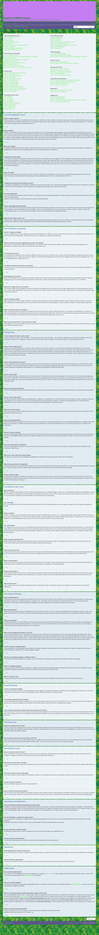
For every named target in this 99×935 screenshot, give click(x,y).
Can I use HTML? (8, 98)
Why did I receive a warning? (11, 85)
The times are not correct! (10, 58)
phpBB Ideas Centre (76, 884)
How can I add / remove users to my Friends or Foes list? (64, 63)
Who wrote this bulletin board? (57, 96)
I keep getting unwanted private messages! (60, 55)
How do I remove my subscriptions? (59, 84)
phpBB (78, 279)
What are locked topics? (10, 107)
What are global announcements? (12, 102)
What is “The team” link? (56, 48)
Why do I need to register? (10, 37)
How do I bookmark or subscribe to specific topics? (62, 81)
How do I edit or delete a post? (11, 74)
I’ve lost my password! (9, 46)
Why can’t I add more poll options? (12, 78)
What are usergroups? (55, 40)
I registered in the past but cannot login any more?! (16, 45)
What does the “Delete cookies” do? (13, 49)
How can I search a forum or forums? (59, 68)
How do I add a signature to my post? (13, 75)
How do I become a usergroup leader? (59, 43)
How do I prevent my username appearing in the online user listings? (21, 56)
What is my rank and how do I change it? (14, 65)
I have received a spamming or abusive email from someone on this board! (68, 56)
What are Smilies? (8, 99)
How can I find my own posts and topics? (60, 75)
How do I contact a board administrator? (60, 101)
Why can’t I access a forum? (11, 82)
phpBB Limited (49, 873)
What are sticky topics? (9, 105)
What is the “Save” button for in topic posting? (15, 88)
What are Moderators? (55, 38)
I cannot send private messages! (58, 53)
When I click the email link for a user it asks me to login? (17, 67)
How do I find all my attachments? (58, 91)
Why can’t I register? (9, 40)
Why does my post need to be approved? (14, 89)
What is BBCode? (8, 96)
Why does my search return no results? (60, 70)
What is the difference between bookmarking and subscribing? (65, 80)
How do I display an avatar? (11, 64)
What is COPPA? (8, 38)
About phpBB (28, 875)
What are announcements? (10, 104)
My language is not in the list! (11, 61)
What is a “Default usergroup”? (58, 46)
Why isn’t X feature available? (57, 98)
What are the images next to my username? (14, 62)
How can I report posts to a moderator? (13, 86)
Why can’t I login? (8, 43)
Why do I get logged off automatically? (13, 48)
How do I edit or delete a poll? (11, 80)
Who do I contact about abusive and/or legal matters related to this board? (68, 100)
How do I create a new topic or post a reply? (15, 72)
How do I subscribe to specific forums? (59, 83)
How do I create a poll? (9, 77)
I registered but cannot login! (11, 42)
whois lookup (23, 896)
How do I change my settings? (11, 55)
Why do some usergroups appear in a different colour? (63, 45)
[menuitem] (14, 23)
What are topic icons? (9, 108)
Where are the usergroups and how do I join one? (62, 42)
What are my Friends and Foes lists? (59, 61)
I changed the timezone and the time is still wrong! (16, 59)
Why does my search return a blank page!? (61, 71)
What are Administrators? (56, 37)
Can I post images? (9, 101)
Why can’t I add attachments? (11, 83)
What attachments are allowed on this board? (61, 90)
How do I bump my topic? (10, 91)
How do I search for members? (58, 73)
